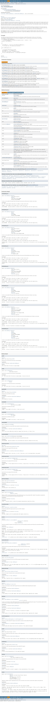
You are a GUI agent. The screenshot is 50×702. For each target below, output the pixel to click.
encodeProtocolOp (17, 105)
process (15, 124)
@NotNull (13, 195)
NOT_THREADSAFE (12, 17)
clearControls (15, 170)
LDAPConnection (20, 124)
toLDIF (14, 631)
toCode (15, 149)
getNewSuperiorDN (17, 116)
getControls (22, 175)
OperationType (7, 571)
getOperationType (14, 571)
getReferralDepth (26, 176)
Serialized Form (4, 57)
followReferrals (5, 175)
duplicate (15, 98)
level (8, 17)
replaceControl (33, 170)
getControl (11, 175)
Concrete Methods (19, 92)
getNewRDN (15, 113)
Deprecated (14, 697)
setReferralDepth (41, 177)
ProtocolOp (3, 13)
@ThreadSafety (4, 17)
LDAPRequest (29, 174)
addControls (9, 170)
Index (18, 697)
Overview (1, 697)
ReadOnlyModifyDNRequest (19, 13)
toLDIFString (16, 160)
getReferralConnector (6, 176)
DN (25, 70)
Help (20, 697)
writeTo (15, 165)
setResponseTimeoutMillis (7, 178)
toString (14, 178)
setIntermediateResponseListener (21, 177)
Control (26, 67)
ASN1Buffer (19, 165)
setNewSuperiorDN (17, 146)
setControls (4, 171)
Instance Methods (11, 92)
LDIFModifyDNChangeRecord (7, 157)
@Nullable (13, 232)
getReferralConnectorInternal (16, 176)
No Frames (15, 2)
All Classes (21, 2)
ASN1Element (4, 105)
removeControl (21, 170)
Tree (11, 697)
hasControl (43, 176)
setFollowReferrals (10, 177)
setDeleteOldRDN (17, 130)
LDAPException (20, 522)
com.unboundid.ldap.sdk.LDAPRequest (9, 9)
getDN (15, 108)
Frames (12, 2)
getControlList (17, 175)
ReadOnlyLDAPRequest (10, 13)
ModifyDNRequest (12, 18)
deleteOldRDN (16, 95)
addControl (4, 170)
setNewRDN (15, 138)
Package (5, 697)
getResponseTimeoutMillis (36, 176)
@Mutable (2, 16)
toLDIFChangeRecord (17, 157)
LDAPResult (8, 124)
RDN (12, 67)
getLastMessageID (17, 110)
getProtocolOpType (17, 121)
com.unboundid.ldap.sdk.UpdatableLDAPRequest (12, 10)
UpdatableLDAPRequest (8, 19)
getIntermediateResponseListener (32, 175)
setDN (15, 133)
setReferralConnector (33, 177)
